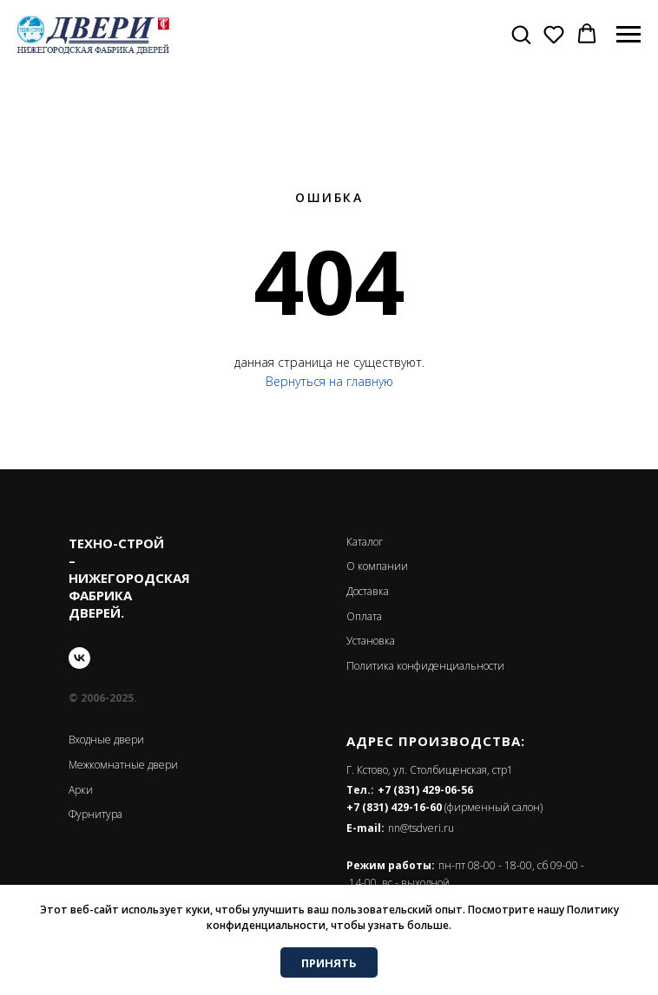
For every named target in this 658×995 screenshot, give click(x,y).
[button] (520, 33)
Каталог (364, 541)
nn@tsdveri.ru (421, 828)
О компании (377, 566)
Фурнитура (95, 814)
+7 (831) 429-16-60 (394, 807)
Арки (81, 789)
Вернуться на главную (329, 381)
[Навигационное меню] (628, 34)
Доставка (367, 591)
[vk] (79, 658)
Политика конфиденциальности (425, 665)
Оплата (364, 616)
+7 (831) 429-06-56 (425, 789)
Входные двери (106, 739)
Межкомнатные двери (123, 764)
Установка (370, 640)
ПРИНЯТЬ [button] (329, 963)
